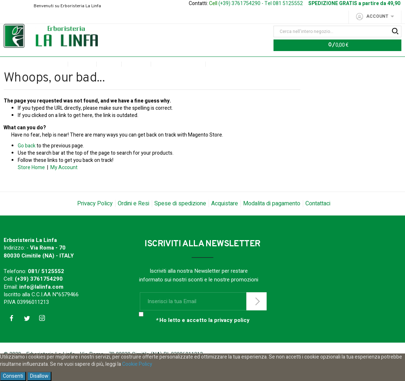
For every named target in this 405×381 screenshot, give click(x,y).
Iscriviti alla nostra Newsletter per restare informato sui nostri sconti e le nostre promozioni (198, 290)
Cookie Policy (137, 364)
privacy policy (232, 335)
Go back (27, 160)
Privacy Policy (95, 218)
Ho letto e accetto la (202, 335)
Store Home (31, 182)
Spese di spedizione (180, 218)
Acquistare (224, 218)
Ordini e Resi (133, 218)
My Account (64, 182)
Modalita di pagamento (271, 218)
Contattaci (317, 218)
